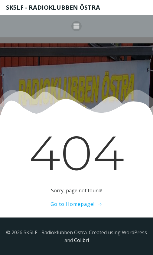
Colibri (81, 240)
